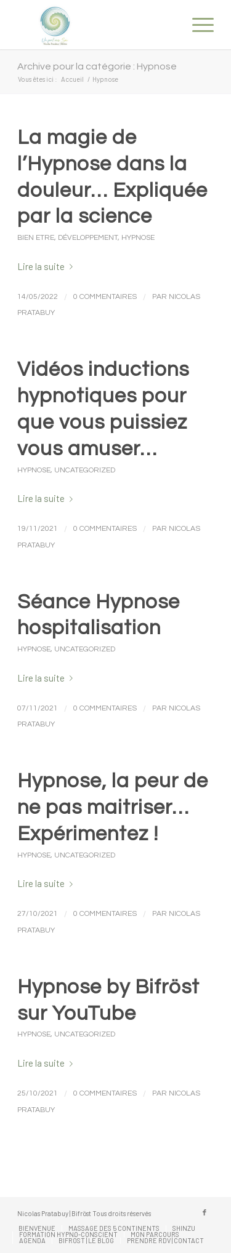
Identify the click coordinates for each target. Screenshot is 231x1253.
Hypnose (138, 238)
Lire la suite (47, 266)
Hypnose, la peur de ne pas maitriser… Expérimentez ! (112, 808)
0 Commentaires (105, 297)
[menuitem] (197, 24)
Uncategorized (84, 470)
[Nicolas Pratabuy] (95, 24)
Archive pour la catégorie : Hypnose (97, 66)
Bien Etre (35, 238)
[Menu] (197, 24)
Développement (88, 238)
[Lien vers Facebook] (204, 1212)
